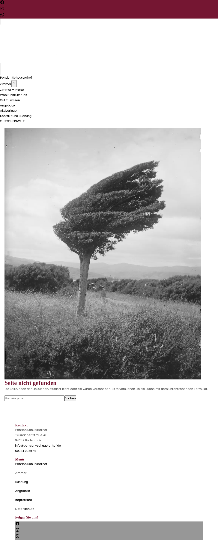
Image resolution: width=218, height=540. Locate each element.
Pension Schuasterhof (16, 77)
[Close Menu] (0, 72)
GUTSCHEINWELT (12, 121)
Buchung (21, 482)
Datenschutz (24, 509)
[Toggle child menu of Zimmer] (14, 83)
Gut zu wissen (10, 100)
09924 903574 (25, 451)
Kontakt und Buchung (15, 116)
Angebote (7, 105)
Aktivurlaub (8, 111)
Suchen (70, 398)
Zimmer (5, 84)
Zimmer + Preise (12, 90)
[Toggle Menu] (0, 22)
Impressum (23, 500)
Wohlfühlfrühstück (13, 95)
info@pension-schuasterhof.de (38, 445)
